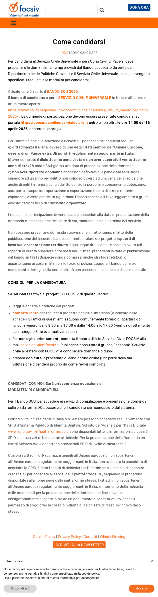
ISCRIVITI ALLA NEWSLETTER (79, 545)
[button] (13, 23)
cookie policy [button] (90, 573)
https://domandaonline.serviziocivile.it (54, 122)
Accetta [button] (141, 588)
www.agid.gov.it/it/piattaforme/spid (38, 431)
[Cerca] (102, 11)
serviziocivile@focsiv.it (39, 345)
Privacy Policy (69, 536)
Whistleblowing (112, 536)
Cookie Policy (44, 536)
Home (64, 53)
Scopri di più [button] (20, 588)
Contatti (90, 536)
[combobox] (72, 9)
